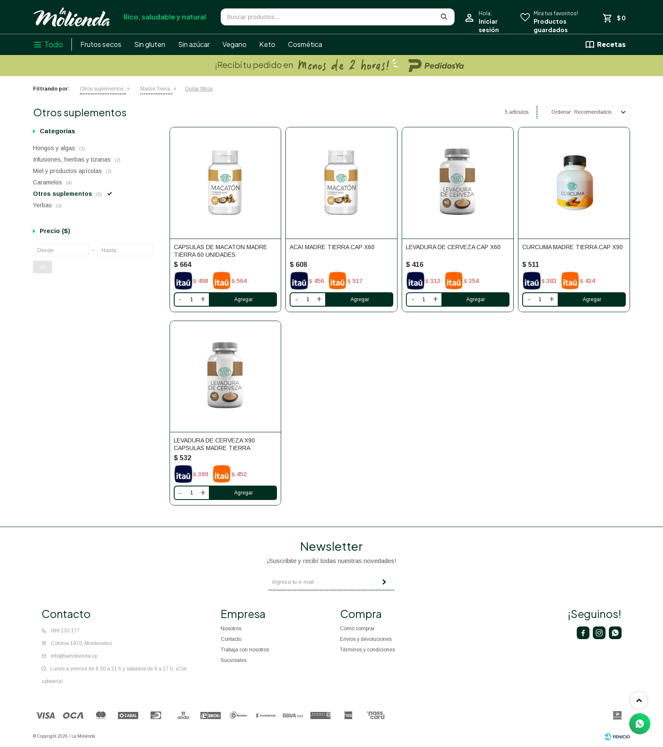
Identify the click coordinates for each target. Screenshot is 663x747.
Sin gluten (149, 44)
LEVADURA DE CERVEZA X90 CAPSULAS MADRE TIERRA (214, 444)
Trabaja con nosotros (245, 650)
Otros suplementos (101, 89)
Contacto (231, 639)
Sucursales (234, 660)
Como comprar (357, 629)
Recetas (611, 44)
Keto (267, 44)
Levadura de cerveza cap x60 (453, 247)
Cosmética (305, 44)
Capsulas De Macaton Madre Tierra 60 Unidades (220, 251)
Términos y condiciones (367, 650)
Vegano (234, 44)
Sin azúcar (194, 44)
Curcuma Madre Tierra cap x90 (572, 247)
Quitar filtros (199, 89)
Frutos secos (100, 44)
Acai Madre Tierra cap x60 (332, 247)
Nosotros (231, 629)
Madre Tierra (155, 89)
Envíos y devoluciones (366, 639)
